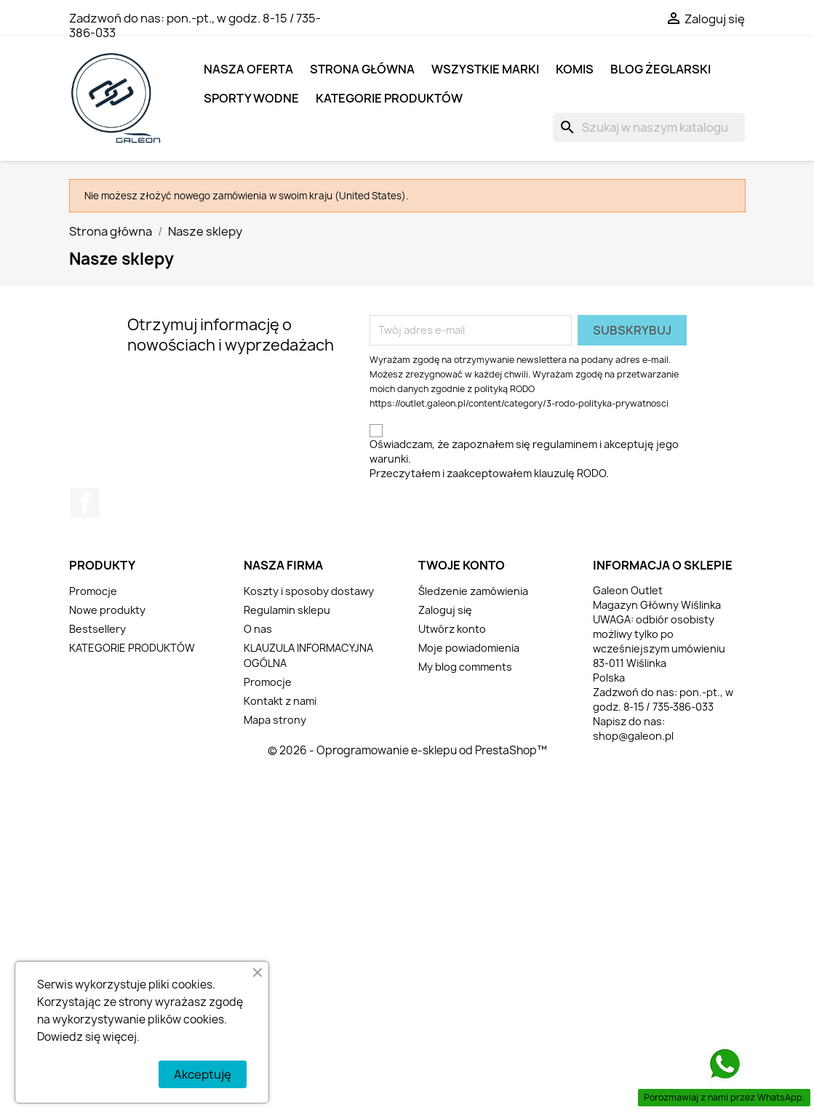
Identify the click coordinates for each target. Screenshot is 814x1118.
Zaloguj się (445, 610)
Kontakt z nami (280, 701)
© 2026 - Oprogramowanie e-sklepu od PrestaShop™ (407, 750)
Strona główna (362, 69)
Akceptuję (202, 1074)
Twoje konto (461, 565)
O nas (258, 629)
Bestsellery (97, 629)
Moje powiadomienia (468, 648)
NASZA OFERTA (248, 69)
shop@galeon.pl (633, 736)
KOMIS (575, 69)
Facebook (85, 502)
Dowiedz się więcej (87, 1037)
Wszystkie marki (485, 69)
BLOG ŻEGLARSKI (660, 69)
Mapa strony (275, 720)
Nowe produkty (107, 610)
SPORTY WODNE (251, 98)
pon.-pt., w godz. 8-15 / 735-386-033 (195, 25)
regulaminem (564, 444)
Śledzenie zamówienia (473, 591)
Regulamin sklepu (287, 610)
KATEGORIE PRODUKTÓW (389, 98)
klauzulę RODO (570, 473)
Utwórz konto (452, 629)
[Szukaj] (649, 127)
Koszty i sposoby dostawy (309, 591)
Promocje (93, 591)
